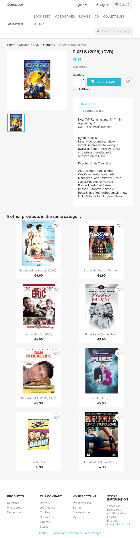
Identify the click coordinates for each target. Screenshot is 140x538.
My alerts (78, 517)
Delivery (45, 503)
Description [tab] (89, 104)
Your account (84, 496)
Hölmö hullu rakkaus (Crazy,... (101, 462)
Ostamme (13, 503)
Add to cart (104, 81)
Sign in (77, 507)
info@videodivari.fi (118, 524)
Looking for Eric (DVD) (38, 334)
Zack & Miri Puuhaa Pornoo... (101, 270)
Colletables (113, 16)
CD (97, 16)
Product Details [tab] (92, 111)
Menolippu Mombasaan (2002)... (39, 270)
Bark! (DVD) (39, 462)
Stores (44, 526)
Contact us (15, 5)
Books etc (42, 16)
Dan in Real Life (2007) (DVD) (38, 398)
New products (16, 512)
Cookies (45, 512)
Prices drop (14, 507)
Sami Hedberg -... (101, 398)
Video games (65, 16)
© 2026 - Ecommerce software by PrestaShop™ (70, 533)
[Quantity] (77, 82)
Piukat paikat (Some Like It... (101, 334)
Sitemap (45, 522)
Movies (84, 16)
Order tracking (82, 503)
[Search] (114, 31)
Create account (83, 512)
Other (39, 24)
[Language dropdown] (81, 5)
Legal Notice (47, 507)
